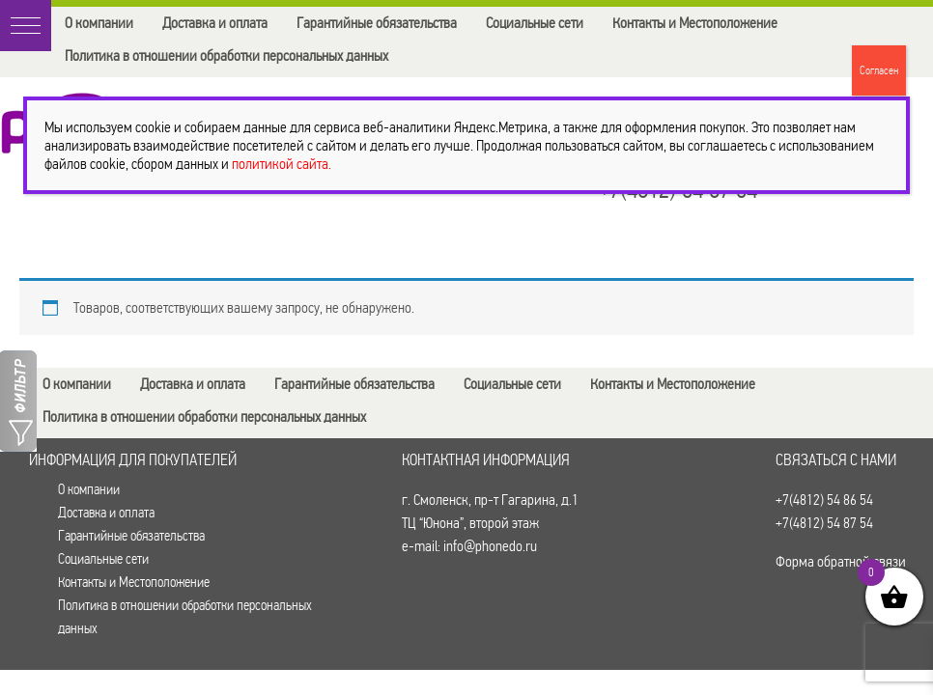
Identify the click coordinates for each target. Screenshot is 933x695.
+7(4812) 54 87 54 (824, 523)
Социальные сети (534, 23)
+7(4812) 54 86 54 (824, 499)
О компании (99, 23)
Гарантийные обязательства (377, 23)
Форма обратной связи (841, 561)
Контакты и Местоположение (695, 23)
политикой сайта (280, 163)
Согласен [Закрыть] (879, 70)
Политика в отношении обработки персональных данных (226, 55)
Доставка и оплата (215, 23)
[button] (25, 25)
